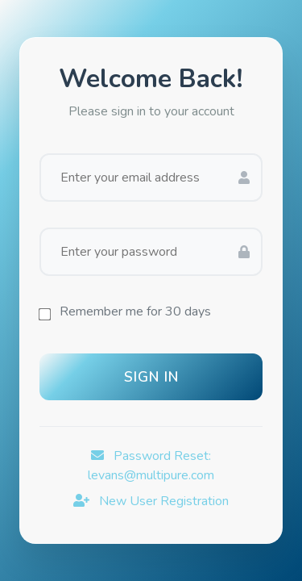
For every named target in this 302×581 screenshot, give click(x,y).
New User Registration (151, 501)
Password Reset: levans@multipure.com (151, 465)
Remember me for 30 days (135, 311)
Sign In (151, 377)
